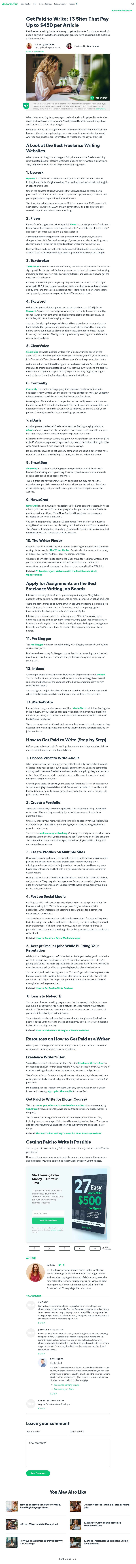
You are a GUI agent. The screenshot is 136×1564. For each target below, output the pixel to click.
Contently (31, 389)
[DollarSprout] (10, 4)
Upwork (30, 178)
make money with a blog (53, 833)
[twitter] (60, 1264)
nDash (29, 429)
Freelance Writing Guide (66, 1384)
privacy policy (56, 1230)
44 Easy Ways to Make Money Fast (39, 1524)
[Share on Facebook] (34, 1248)
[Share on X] (49, 1248)
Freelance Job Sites (64, 1389)
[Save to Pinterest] (64, 1248)
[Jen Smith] (30, 45)
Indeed (101, 674)
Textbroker (32, 266)
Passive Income (60, 4)
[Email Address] (48, 1213)
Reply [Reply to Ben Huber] (53, 1393)
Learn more (100, 109)
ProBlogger (37, 644)
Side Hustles (25, 4)
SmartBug (31, 468)
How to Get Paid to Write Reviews (54, 988)
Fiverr (73, 224)
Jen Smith (49, 44)
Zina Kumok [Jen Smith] (93, 46)
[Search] (132, 4)
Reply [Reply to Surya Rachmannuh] (41, 1408)
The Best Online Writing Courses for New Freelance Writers (68, 1133)
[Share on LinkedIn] (79, 1248)
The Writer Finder (59, 550)
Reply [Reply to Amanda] (41, 1323)
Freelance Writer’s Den (90, 1063)
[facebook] (64, 1264)
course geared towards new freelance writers (60, 1105)
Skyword (31, 311)
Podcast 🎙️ (73, 4)
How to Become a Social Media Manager (58, 938)
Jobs (34, 4)
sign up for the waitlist (60, 1091)
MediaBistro (79, 708)
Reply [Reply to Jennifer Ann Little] (41, 1353)
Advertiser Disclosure (121, 10)
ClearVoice (32, 351)
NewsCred (32, 505)
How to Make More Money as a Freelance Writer (62, 1030)
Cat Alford (32, 1108)
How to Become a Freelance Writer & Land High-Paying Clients (40, 1506)
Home (28, 51)
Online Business (45, 4)
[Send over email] (95, 1248)
